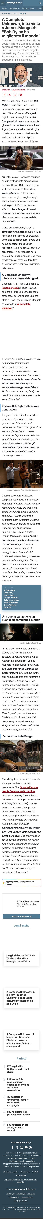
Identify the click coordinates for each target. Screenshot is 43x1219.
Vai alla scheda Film (21, 917)
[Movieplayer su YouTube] (26, 1148)
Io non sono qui (10, 287)
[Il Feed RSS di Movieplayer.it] (30, 1148)
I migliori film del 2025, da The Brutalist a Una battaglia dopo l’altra (20, 959)
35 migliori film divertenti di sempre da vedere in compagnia (18, 1102)
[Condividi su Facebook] (4, 95)
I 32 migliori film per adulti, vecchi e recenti (17, 1129)
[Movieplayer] (21, 1144)
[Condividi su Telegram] (20, 95)
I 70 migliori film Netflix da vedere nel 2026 (18, 1070)
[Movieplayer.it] (14, 3)
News (4, 8)
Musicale (20, 908)
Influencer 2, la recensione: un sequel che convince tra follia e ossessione (18, 1086)
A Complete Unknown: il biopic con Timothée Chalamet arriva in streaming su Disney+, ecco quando (20, 1041)
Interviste (23, 13)
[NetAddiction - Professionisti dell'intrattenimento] (27, 1190)
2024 (23, 905)
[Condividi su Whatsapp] (15, 95)
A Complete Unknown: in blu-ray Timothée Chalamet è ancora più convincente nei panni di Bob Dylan (20, 999)
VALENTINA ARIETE (18, 90)
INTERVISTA (6, 90)
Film (15, 13)
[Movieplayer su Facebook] (12, 1148)
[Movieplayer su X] (17, 1148)
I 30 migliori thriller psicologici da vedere (18, 1114)
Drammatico (31, 905)
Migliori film (28, 8)
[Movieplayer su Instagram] (21, 1148)
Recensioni (14, 8)
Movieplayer (6, 13)
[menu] (3, 3)
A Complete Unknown (28, 902)
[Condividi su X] (9, 95)
